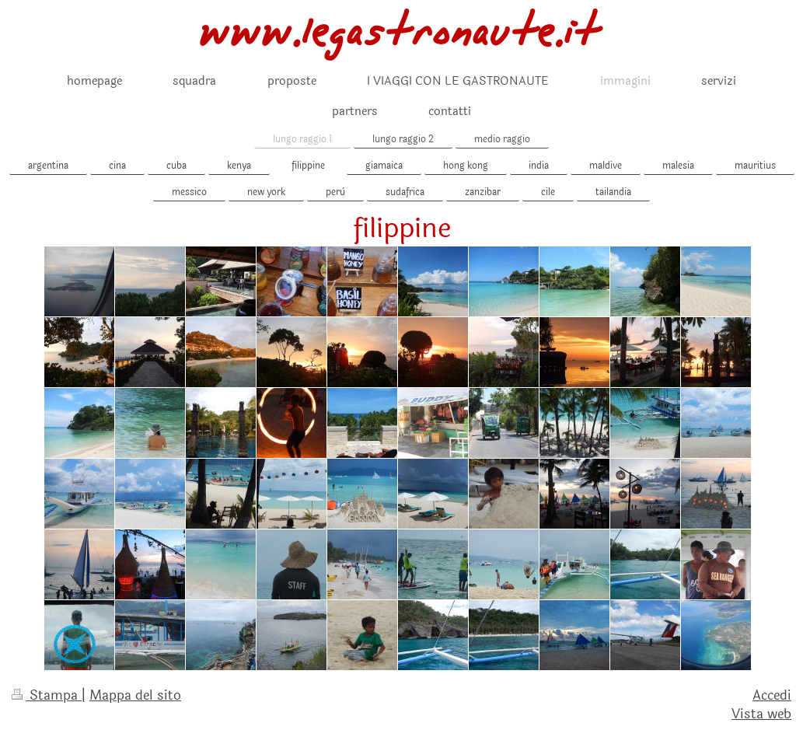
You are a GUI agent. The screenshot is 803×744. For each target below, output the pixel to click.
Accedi (771, 695)
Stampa (47, 695)
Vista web (761, 714)
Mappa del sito (135, 695)
